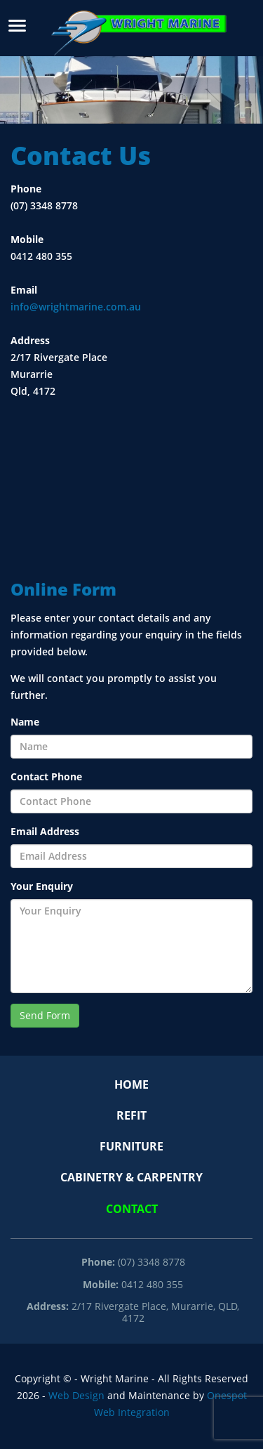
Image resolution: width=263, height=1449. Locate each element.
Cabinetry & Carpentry (131, 1177)
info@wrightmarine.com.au (76, 307)
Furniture (131, 1146)
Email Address (45, 831)
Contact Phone (46, 776)
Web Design (76, 1395)
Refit (131, 1115)
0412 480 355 (133, 1284)
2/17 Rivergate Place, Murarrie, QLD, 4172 (133, 1312)
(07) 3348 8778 (133, 1262)
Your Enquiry (42, 886)
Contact (132, 1209)
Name (25, 722)
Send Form (45, 1015)
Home (131, 1084)
